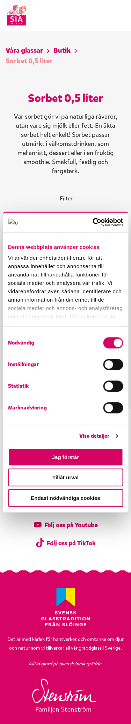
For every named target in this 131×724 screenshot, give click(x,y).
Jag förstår (65, 457)
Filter (66, 198)
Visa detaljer (94, 436)
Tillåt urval (65, 477)
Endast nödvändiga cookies (65, 498)
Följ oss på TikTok (66, 543)
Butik (62, 50)
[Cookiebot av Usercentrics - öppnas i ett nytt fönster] (93, 222)
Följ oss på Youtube (65, 525)
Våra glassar (24, 50)
